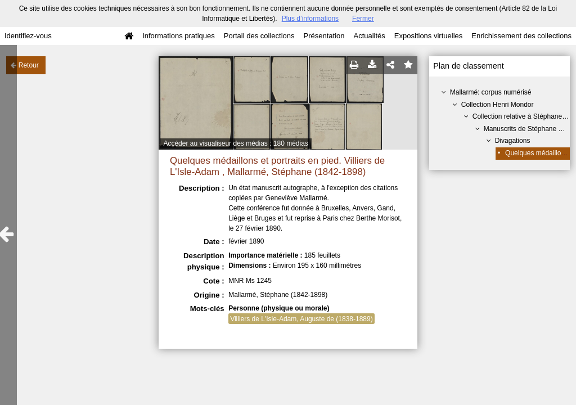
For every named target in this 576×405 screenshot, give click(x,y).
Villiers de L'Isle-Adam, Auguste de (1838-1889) (301, 319)
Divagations (512, 141)
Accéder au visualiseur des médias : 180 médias (235, 143)
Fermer (363, 18)
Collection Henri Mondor (497, 105)
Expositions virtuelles (428, 36)
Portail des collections (259, 36)
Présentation (323, 36)
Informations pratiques (178, 36)
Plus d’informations (310, 18)
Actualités (369, 36)
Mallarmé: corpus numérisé (491, 92)
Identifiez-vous (28, 36)
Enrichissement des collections (521, 36)
